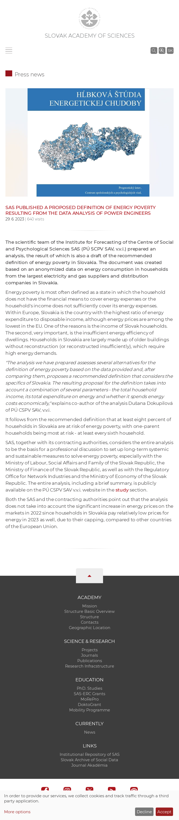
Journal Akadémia (89, 765)
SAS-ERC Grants (89, 693)
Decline (144, 811)
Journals (89, 655)
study (122, 490)
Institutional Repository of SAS (90, 754)
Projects (90, 649)
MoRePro (90, 699)
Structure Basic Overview (89, 611)
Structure (89, 616)
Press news (29, 74)
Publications (89, 660)
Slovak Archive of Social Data (89, 759)
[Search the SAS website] (154, 50)
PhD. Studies (89, 688)
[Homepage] (89, 18)
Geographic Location (89, 627)
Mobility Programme (89, 710)
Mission (89, 606)
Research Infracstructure (89, 666)
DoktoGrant (89, 704)
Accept (164, 811)
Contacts (89, 622)
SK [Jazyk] (170, 50)
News (89, 732)
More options (17, 811)
